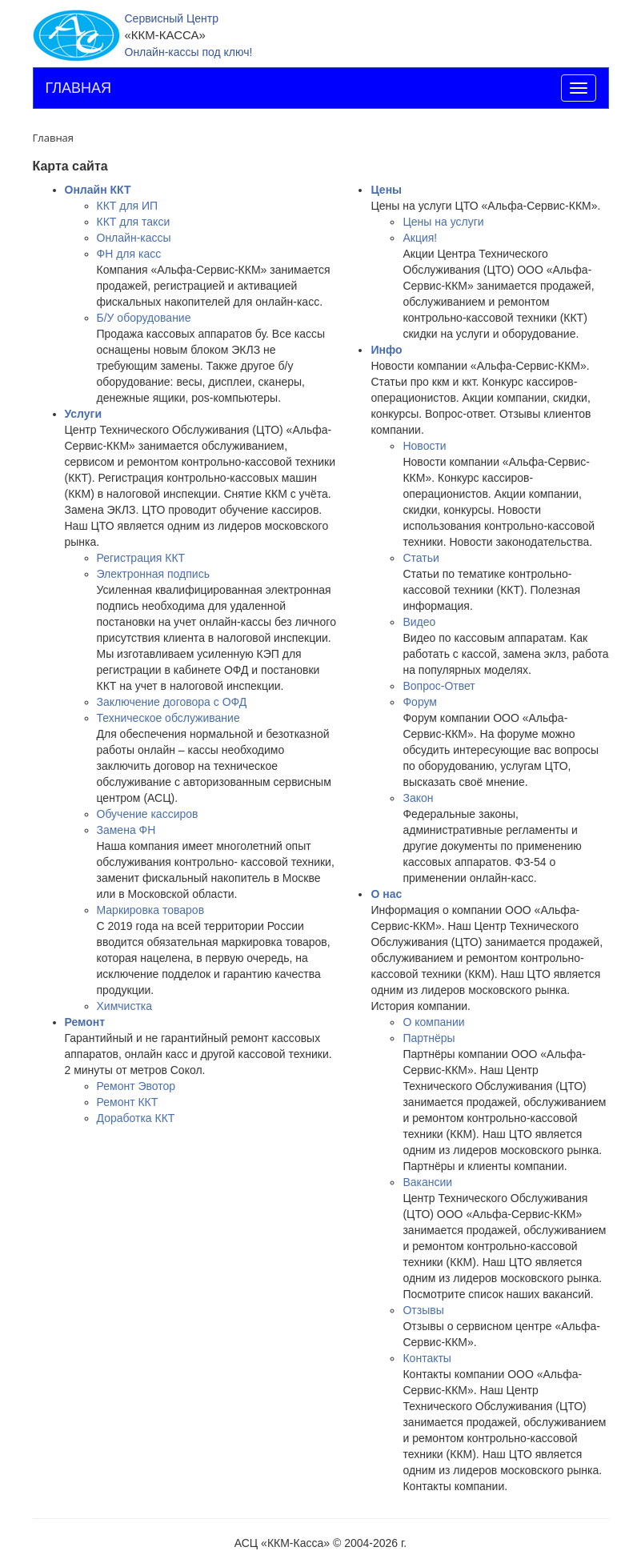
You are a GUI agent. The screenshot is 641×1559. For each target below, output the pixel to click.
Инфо (386, 349)
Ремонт (85, 1022)
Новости (424, 445)
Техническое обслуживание (168, 717)
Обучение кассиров (147, 814)
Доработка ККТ (136, 1118)
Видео (419, 621)
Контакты (427, 1358)
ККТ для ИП (127, 205)
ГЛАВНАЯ (79, 88)
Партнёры (429, 1038)
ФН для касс (129, 253)
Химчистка (125, 1006)
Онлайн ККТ (98, 189)
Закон (418, 798)
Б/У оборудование (144, 317)
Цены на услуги (443, 221)
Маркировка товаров (151, 910)
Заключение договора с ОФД (172, 701)
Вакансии (427, 1182)
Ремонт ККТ (127, 1102)
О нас (386, 894)
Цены (386, 189)
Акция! (420, 237)
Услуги (83, 413)
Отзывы (423, 1310)
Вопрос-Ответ (439, 685)
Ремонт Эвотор (136, 1086)
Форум (420, 701)
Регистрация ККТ (141, 557)
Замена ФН (126, 830)
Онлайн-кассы (134, 237)
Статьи (421, 557)
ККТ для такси (133, 221)
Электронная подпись (153, 573)
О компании (433, 1022)
